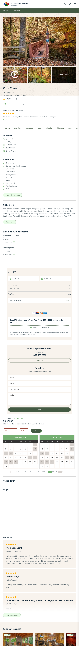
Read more (7, 120)
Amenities (29, 128)
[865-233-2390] (70, 4)
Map (70, 128)
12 (20, 453)
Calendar (49, 128)
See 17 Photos (64, 75)
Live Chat (39, 360)
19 (20, 458)
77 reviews (12, 99)
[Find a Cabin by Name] (65, 4)
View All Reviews (12, 615)
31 (10, 466)
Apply (67, 300)
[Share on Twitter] (18, 419)
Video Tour (60, 128)
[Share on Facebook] (14, 419)
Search (36, 431)
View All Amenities (13, 195)
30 (6, 466)
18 (15, 458)
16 (6, 458)
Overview (17, 128)
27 (25, 462)
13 (25, 453)
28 (30, 462)
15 (35, 453)
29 (35, 462)
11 (15, 453)
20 (25, 458)
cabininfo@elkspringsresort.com (39, 371)
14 (30, 453)
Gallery (7, 128)
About (39, 128)
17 (10, 458)
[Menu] (75, 4)
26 (20, 462)
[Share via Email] (22, 419)
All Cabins (6, 10)
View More (10, 222)
